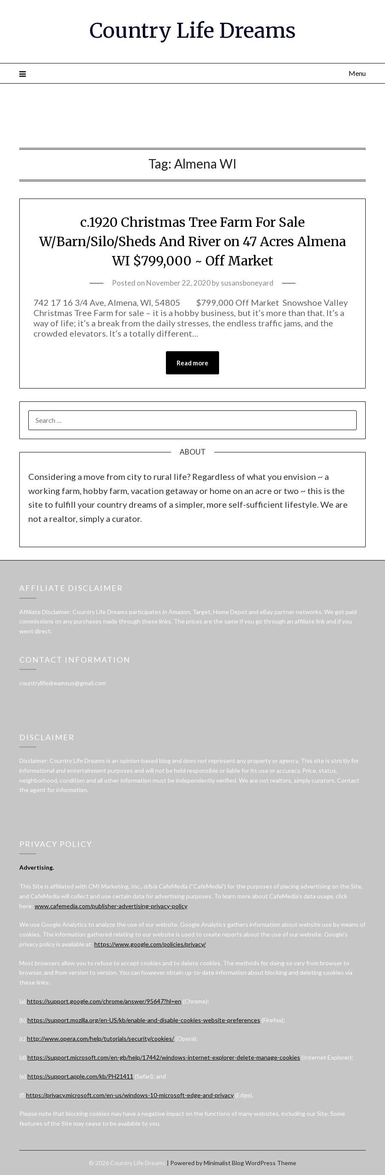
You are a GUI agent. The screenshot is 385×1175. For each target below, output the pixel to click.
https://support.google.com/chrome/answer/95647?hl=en (104, 1001)
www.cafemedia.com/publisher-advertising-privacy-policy (111, 906)
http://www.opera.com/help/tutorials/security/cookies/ (100, 1038)
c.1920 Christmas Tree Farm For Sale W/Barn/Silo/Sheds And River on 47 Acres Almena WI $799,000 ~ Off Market (192, 241)
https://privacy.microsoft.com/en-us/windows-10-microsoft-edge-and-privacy (130, 1095)
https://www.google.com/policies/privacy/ (150, 944)
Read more (192, 363)
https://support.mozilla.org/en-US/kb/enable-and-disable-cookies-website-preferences (143, 1020)
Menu (357, 73)
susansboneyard (247, 282)
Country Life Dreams (193, 30)
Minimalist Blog (224, 1162)
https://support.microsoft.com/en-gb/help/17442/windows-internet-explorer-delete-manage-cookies (163, 1057)
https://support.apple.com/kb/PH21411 (80, 1076)
